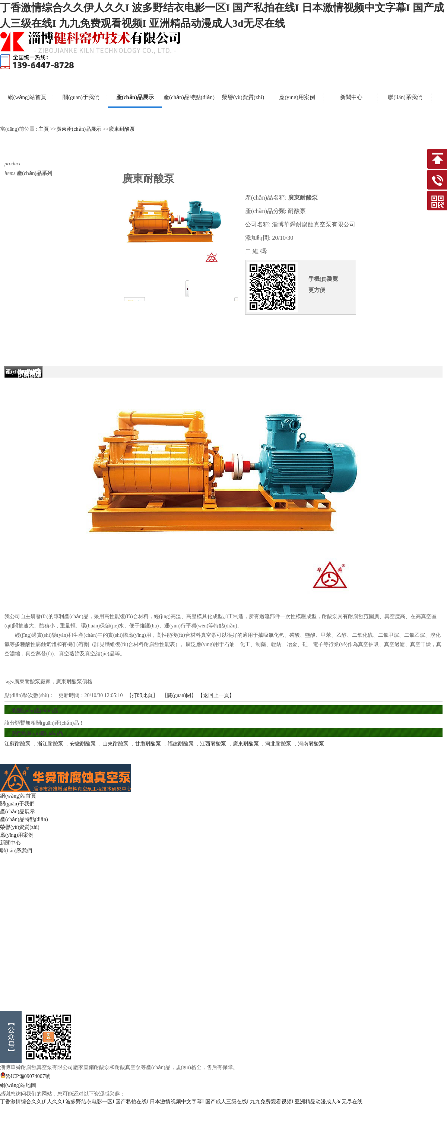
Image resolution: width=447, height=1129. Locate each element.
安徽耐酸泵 (83, 744)
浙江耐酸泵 (50, 744)
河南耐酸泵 (311, 744)
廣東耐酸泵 (122, 129)
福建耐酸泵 (181, 744)
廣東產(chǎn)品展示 (79, 129)
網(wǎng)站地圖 (18, 1085)
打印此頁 (142, 695)
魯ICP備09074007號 (25, 1076)
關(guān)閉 (179, 695)
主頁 (43, 129)
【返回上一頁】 (216, 695)
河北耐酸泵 (278, 744)
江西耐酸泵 (213, 744)
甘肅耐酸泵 (148, 744)
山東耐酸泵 (115, 744)
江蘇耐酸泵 (17, 744)
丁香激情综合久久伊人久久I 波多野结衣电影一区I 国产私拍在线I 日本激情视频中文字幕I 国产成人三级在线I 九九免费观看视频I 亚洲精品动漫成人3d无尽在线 (181, 1101)
